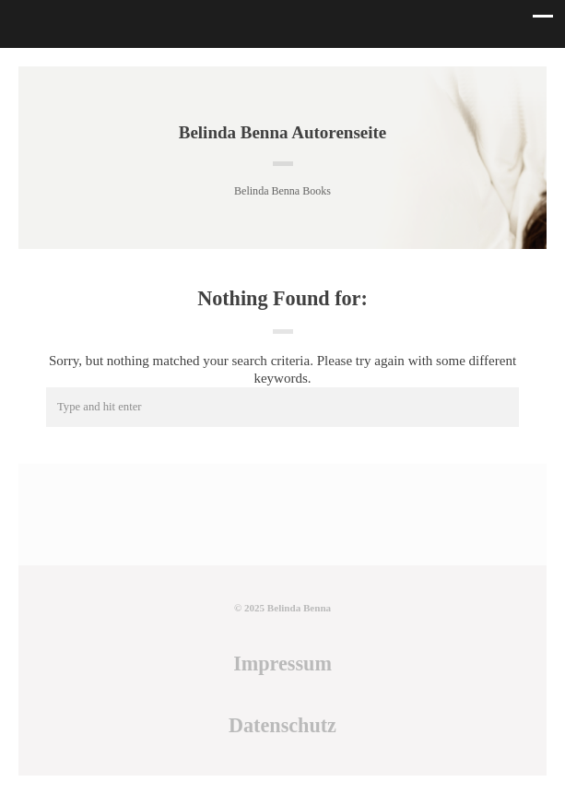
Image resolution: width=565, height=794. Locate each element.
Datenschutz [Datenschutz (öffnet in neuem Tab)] (282, 725)
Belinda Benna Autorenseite (283, 132)
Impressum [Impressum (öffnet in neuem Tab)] (282, 663)
